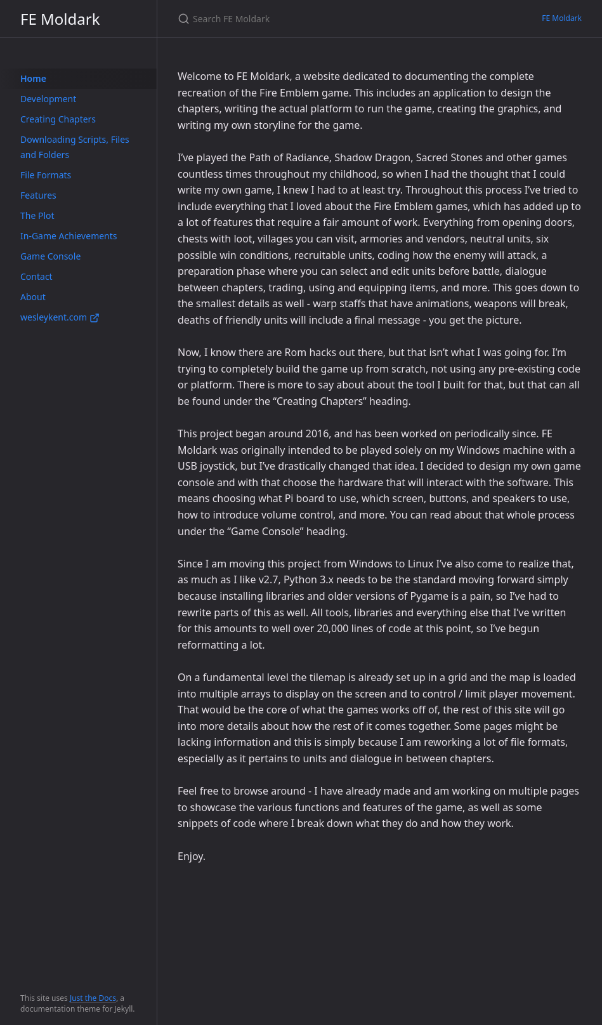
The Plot (37, 215)
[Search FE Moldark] (327, 18)
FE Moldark (60, 18)
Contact (36, 276)
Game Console (50, 256)
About (33, 297)
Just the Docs (93, 998)
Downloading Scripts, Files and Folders (74, 147)
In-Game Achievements (68, 236)
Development (48, 99)
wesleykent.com (60, 317)
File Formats (45, 175)
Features (38, 195)
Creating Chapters (58, 119)
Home (33, 78)
